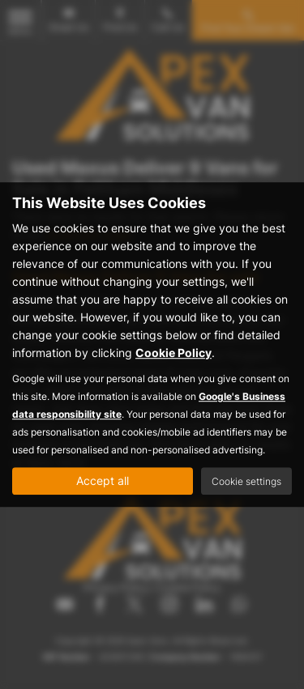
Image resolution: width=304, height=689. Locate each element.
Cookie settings (246, 481)
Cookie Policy (173, 352)
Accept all (102, 480)
